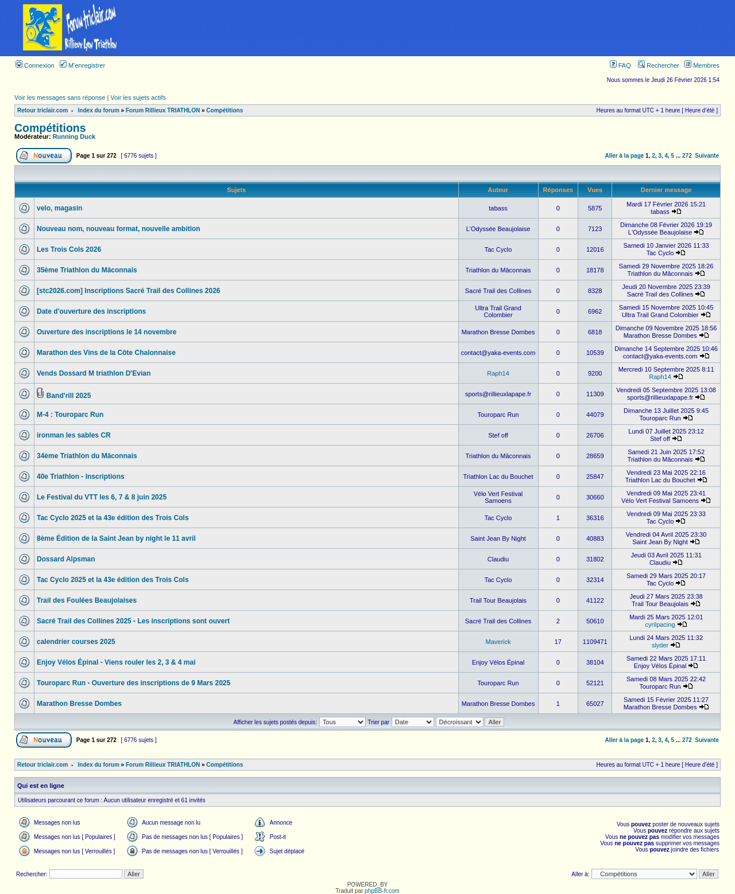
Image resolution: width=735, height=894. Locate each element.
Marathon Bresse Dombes (79, 704)
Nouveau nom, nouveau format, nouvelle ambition (118, 229)
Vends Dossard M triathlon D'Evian (93, 373)
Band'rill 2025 (69, 396)
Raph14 (498, 373)
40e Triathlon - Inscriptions (81, 477)
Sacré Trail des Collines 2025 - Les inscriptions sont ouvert (133, 621)
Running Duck (74, 136)
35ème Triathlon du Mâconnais (87, 270)
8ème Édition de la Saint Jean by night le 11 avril (116, 538)
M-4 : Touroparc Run (70, 415)
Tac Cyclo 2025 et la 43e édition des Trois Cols (113, 518)
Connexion (35, 65)
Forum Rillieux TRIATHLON (163, 110)
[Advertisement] (438, 28)
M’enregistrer (82, 65)
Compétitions (224, 110)
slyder (660, 645)
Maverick (498, 641)
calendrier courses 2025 (76, 642)
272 (687, 156)
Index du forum (98, 110)
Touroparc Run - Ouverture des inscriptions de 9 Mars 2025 (133, 683)
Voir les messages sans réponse (59, 97)
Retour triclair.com (42, 110)
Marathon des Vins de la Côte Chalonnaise (106, 353)
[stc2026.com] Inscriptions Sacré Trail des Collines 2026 (128, 291)
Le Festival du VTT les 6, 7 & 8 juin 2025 (102, 497)
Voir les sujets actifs (138, 97)
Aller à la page (624, 156)
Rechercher (658, 65)
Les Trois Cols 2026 (69, 249)
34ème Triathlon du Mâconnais (87, 456)
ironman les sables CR (74, 435)
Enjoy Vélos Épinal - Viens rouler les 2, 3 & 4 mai (116, 662)
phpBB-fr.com (382, 891)
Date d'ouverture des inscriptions (91, 311)
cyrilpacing (660, 624)
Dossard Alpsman (66, 559)
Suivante (707, 156)
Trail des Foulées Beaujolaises (87, 600)
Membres (701, 65)
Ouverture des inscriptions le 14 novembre (106, 332)
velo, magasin (59, 208)
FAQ (620, 65)
